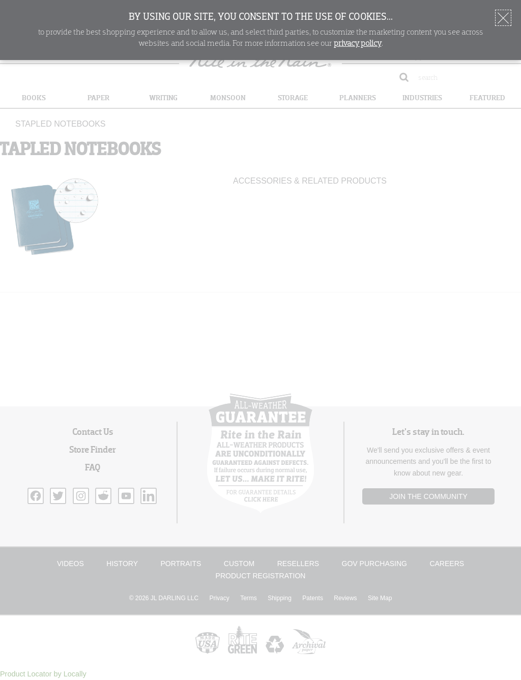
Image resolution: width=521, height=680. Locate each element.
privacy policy (358, 44)
